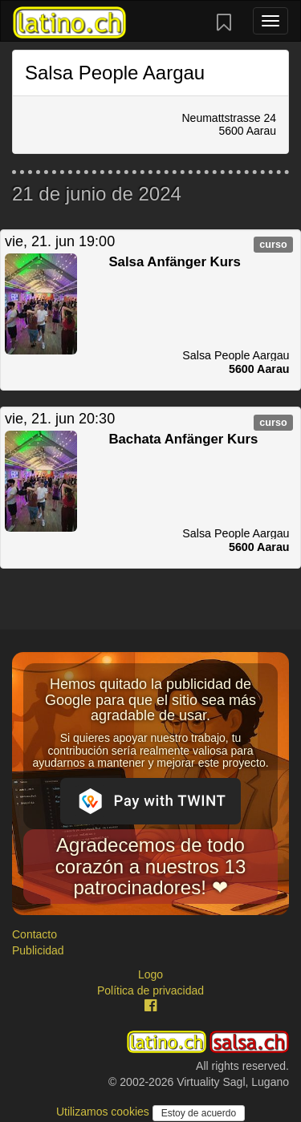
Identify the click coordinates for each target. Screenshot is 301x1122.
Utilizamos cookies (104, 1111)
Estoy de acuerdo (198, 1113)
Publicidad (38, 950)
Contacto (34, 934)
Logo (150, 974)
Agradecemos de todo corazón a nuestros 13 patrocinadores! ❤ (150, 866)
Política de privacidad (150, 990)
